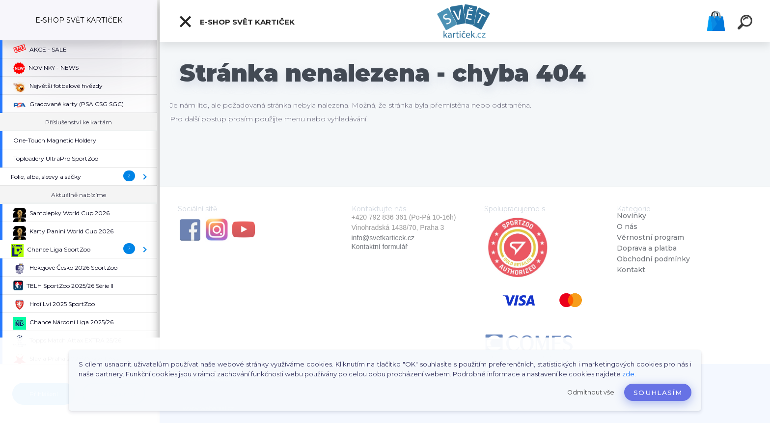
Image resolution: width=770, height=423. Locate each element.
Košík (716, 21)
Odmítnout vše (590, 392)
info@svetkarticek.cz (383, 238)
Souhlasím (657, 392)
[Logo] (465, 21)
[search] (746, 23)
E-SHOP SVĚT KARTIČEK (236, 22)
